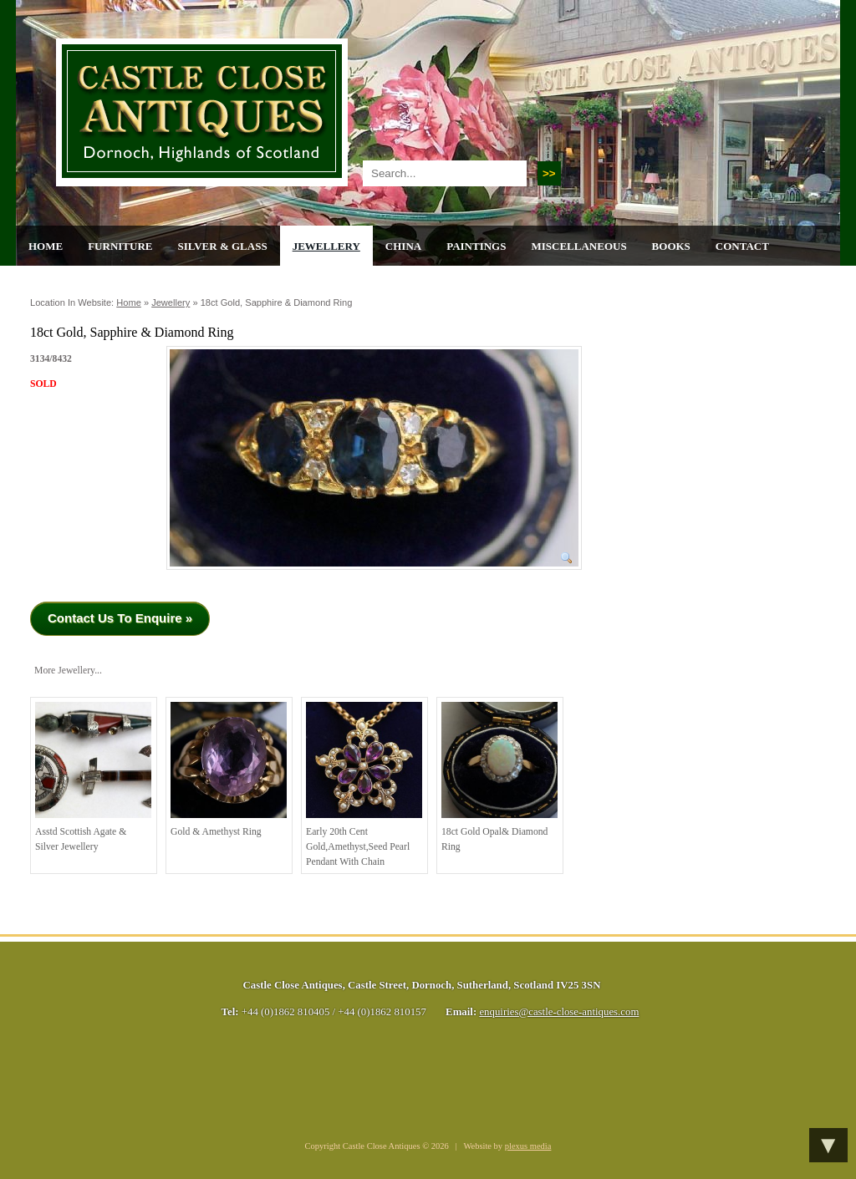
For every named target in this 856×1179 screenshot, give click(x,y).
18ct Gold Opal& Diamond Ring (499, 777)
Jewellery (326, 246)
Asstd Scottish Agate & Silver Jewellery (93, 777)
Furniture (120, 246)
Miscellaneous (578, 246)
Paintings (476, 246)
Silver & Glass (222, 246)
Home (45, 246)
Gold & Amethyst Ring (229, 769)
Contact (742, 246)
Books (671, 246)
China (403, 246)
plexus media (528, 1146)
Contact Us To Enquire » (120, 618)
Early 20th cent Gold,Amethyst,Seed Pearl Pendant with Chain (364, 784)
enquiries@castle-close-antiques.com (559, 1012)
